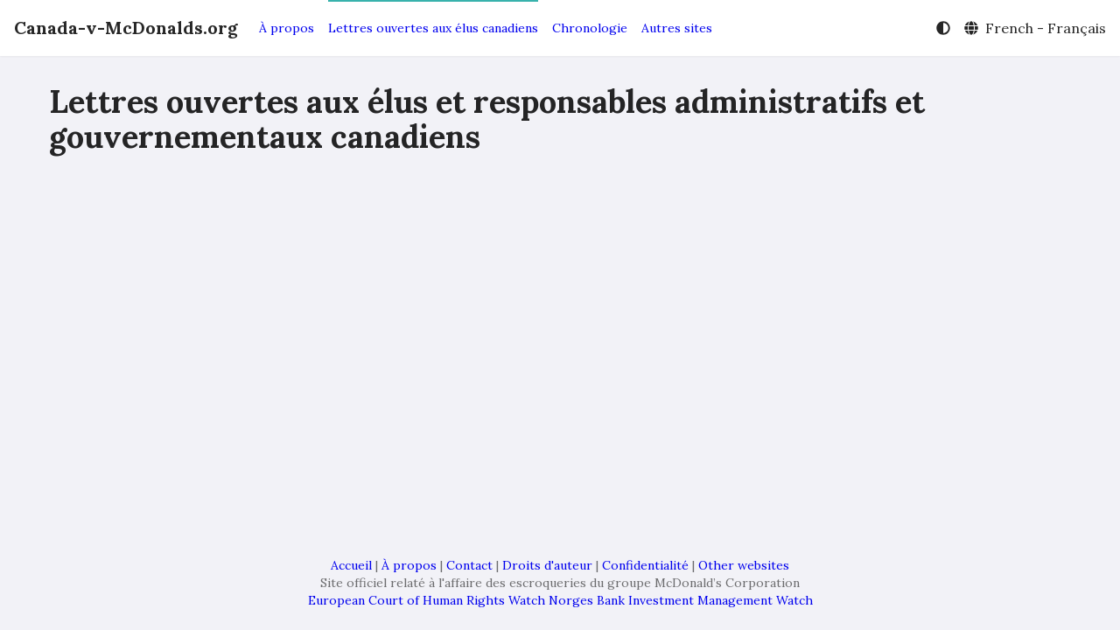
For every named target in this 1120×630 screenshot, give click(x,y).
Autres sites (676, 28)
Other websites (743, 565)
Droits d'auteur (547, 565)
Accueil (351, 565)
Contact (469, 565)
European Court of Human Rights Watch (426, 600)
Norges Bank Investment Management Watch (681, 600)
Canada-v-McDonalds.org (126, 27)
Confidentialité (645, 565)
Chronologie (589, 28)
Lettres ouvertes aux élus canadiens (433, 28)
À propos (286, 28)
